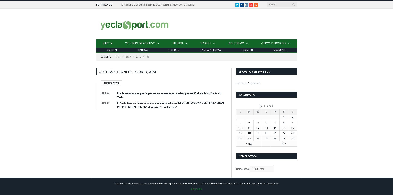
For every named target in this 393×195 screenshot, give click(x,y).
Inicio (107, 43)
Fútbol (177, 43)
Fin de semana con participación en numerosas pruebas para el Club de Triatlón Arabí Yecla (169, 95)
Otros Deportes (273, 43)
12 (257, 127)
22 (283, 133)
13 (266, 127)
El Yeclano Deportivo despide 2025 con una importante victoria (157, 4)
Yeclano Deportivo (140, 43)
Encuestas (174, 50)
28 (275, 138)
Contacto (247, 50)
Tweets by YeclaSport (248, 82)
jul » (284, 143)
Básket (206, 43)
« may (249, 143)
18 (249, 133)
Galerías (143, 50)
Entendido (196, 188)
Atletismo (236, 43)
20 (266, 133)
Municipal (112, 50)
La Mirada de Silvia (211, 50)
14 (275, 127)
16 (292, 127)
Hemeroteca (243, 168)
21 (275, 133)
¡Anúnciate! (279, 50)
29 (283, 138)
